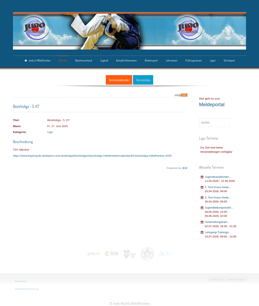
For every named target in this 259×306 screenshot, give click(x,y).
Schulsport (229, 60)
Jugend (104, 60)
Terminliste (143, 79)
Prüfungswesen (194, 60)
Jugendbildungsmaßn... (219, 207)
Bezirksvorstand (83, 60)
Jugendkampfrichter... (218, 176)
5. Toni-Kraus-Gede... (218, 186)
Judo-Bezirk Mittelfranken (129, 303)
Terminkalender (119, 79)
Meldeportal (211, 103)
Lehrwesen (171, 60)
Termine (63, 60)
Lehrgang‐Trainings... (218, 231)
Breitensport (151, 60)
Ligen (212, 60)
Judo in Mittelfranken (39, 60)
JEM (184, 167)
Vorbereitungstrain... (217, 221)
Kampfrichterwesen (126, 60)
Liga (50, 131)
